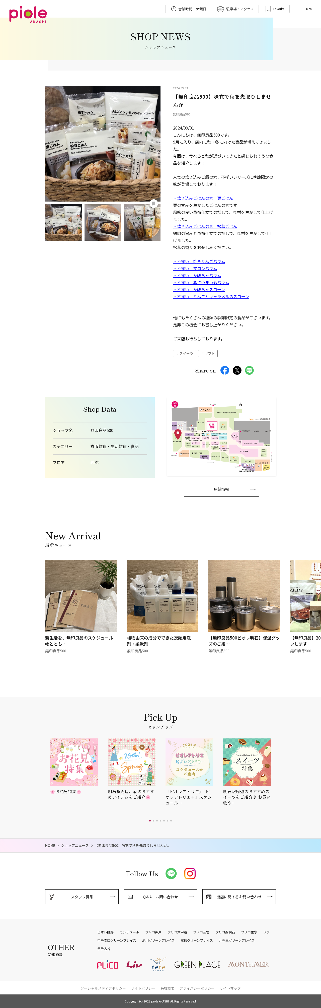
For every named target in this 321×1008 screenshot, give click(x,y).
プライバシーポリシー (197, 988)
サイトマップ (230, 988)
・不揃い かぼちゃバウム (197, 275)
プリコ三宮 (201, 932)
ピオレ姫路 (105, 932)
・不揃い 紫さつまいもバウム (201, 282)
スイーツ (186, 353)
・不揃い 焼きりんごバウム (199, 261)
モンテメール (129, 932)
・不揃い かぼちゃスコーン (199, 289)
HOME (50, 845)
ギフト (209, 353)
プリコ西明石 (225, 932)
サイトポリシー (143, 988)
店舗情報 (221, 489)
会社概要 (167, 988)
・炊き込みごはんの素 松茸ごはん (205, 226)
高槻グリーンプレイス (197, 940)
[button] (150, 821)
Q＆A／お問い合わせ (160, 896)
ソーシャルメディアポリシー (103, 988)
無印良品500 (102, 430)
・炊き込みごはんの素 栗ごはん (203, 198)
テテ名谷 (103, 949)
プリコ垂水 (249, 932)
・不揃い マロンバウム (195, 268)
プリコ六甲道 (177, 932)
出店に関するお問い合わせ (239, 896)
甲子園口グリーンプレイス (116, 940)
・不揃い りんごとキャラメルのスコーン (211, 296)
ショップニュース (75, 845)
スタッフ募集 (82, 896)
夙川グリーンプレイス (158, 940)
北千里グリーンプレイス (237, 940)
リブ (266, 932)
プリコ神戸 (153, 932)
